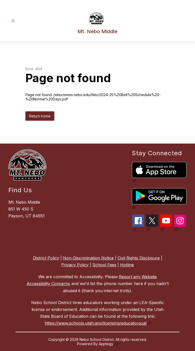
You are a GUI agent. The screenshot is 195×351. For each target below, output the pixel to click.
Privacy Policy (75, 264)
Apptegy (106, 344)
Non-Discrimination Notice (88, 257)
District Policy (46, 257)
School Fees (104, 264)
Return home (40, 116)
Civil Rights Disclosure (139, 257)
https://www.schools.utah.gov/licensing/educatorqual (96, 323)
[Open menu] (13, 21)
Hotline (127, 264)
